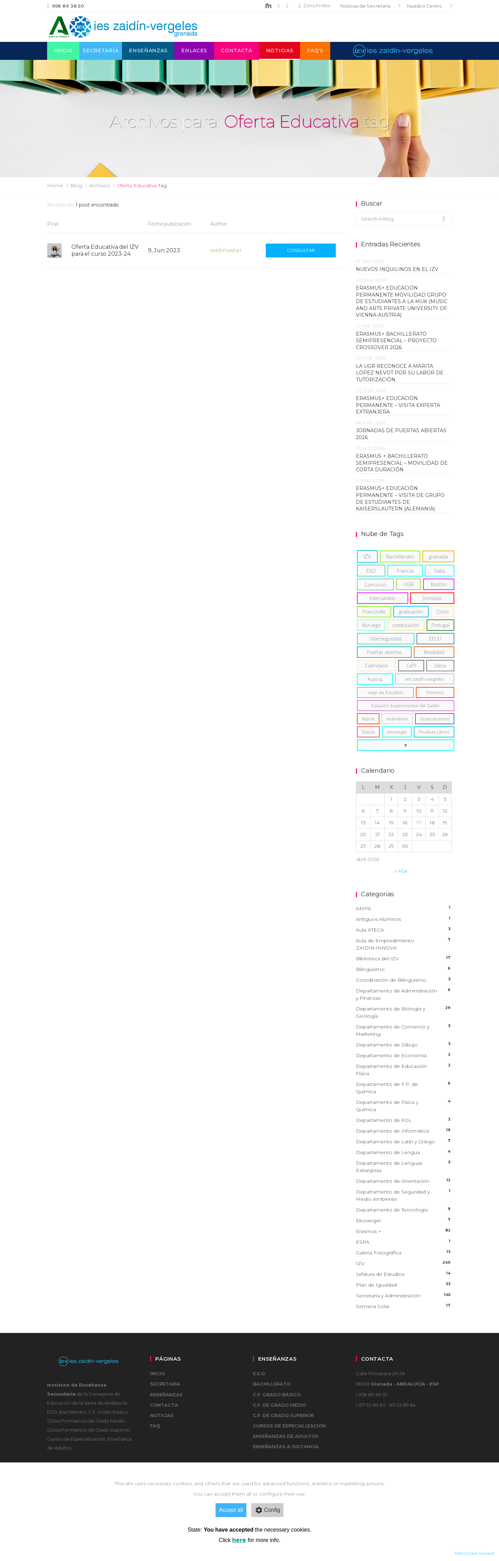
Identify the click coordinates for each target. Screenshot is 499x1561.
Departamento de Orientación (404, 1181)
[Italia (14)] (439, 571)
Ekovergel (404, 1220)
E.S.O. (259, 1373)
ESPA (404, 1242)
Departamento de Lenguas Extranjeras (404, 1167)
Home (55, 185)
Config (267, 1510)
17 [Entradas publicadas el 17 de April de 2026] (419, 822)
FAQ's (315, 50)
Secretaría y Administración (404, 1295)
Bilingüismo (404, 969)
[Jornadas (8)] (432, 598)
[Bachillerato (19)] (400, 556)
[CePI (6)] (411, 665)
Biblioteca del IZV (404, 958)
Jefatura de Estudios (404, 1274)
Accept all (231, 1510)
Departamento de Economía (404, 1055)
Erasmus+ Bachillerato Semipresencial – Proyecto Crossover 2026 (396, 341)
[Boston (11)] (438, 584)
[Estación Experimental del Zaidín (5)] (405, 705)
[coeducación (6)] (405, 625)
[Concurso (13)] (375, 584)
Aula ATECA (404, 930)
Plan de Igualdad (404, 1285)
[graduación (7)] (411, 611)
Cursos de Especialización (289, 1425)
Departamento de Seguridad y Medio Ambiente (404, 1195)
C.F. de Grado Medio (279, 1405)
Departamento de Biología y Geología (404, 1012)
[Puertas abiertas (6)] (384, 652)
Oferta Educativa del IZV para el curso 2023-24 (105, 250)
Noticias (280, 50)
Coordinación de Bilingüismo (404, 980)
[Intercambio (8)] (382, 598)
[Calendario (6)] (376, 665)
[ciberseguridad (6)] (385, 638)
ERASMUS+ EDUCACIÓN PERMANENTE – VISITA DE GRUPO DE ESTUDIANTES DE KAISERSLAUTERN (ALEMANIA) (400, 498)
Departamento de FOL (404, 1120)
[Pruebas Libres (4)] (434, 731)
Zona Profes (314, 6)
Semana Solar (404, 1306)
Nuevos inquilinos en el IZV (397, 269)
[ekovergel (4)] (396, 731)
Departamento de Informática (404, 1131)
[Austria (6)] (375, 679)
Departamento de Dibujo (404, 1045)
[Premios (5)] (435, 692)
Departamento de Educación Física (404, 1070)
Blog (76, 185)
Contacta (236, 50)
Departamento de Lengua (404, 1152)
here (239, 1540)
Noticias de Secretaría (365, 6)
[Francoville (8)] (374, 611)
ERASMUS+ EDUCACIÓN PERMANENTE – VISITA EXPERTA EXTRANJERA (398, 405)
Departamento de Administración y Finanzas (404, 994)
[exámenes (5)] (397, 718)
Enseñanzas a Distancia (286, 1446)
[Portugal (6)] (440, 625)
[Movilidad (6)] (434, 652)
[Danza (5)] (368, 731)
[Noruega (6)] (371, 625)
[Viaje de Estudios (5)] (385, 692)
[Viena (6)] (440, 665)
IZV (404, 1263)
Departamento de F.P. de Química (404, 1088)
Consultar (301, 250)
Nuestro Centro (424, 6)
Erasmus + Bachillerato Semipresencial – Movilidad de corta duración (402, 463)
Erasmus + (404, 1231)
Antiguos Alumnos (404, 919)
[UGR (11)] (408, 584)
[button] (405, 745)
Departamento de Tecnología (404, 1210)
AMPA (404, 908)
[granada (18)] (438, 556)
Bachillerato (271, 1384)
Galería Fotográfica (404, 1252)
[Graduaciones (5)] (434, 718)
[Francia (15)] (405, 571)
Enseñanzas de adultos (285, 1436)
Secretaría (101, 50)
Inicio (63, 50)
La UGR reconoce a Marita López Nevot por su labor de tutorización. (400, 373)
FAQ (155, 1425)
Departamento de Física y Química (404, 1106)
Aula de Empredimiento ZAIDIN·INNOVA (404, 944)
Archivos (99, 185)
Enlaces (194, 50)
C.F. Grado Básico (277, 1394)
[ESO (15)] (371, 571)
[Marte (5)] (368, 718)
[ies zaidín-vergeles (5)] (424, 678)
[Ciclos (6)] (442, 611)
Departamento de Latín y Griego (404, 1141)
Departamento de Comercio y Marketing (404, 1030)
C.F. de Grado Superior (283, 1415)
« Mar (401, 871)
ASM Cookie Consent (474, 1553)
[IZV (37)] (367, 556)
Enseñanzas (148, 50)
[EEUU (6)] (435, 638)
